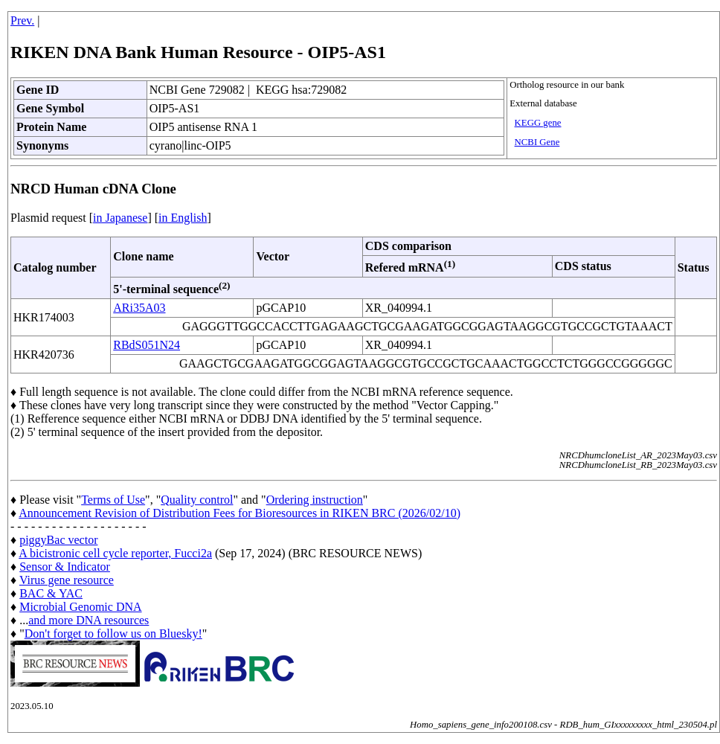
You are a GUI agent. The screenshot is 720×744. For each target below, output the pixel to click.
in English (182, 217)
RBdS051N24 (146, 345)
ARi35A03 (139, 307)
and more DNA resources (88, 620)
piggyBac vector (58, 539)
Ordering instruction (314, 499)
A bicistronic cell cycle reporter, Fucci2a (115, 553)
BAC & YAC (51, 593)
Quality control (197, 499)
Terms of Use (113, 499)
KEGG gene (538, 123)
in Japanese (120, 217)
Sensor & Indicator (64, 566)
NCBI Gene (537, 142)
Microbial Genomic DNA (80, 606)
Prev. (22, 20)
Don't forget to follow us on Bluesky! (113, 633)
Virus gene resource (66, 580)
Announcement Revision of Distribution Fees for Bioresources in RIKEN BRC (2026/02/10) (239, 513)
